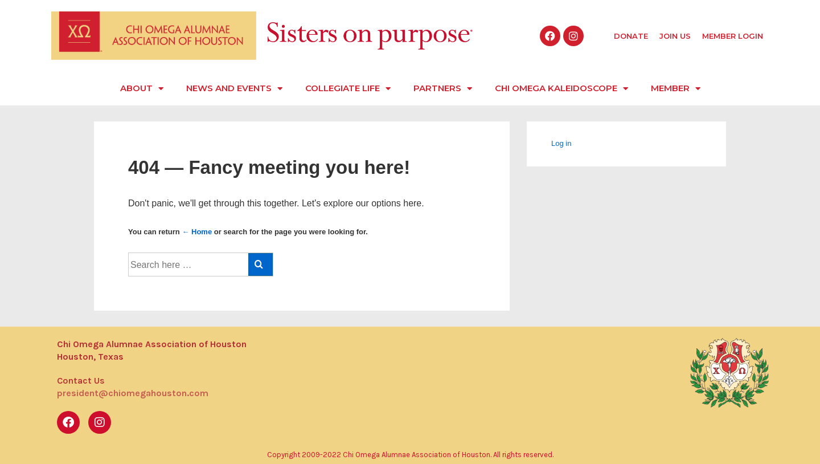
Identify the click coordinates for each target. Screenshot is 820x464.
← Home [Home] (197, 231)
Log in (561, 143)
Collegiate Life (348, 88)
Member (675, 88)
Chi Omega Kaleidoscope (561, 88)
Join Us (675, 35)
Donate (631, 35)
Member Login (732, 35)
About (141, 88)
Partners (442, 88)
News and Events (234, 88)
